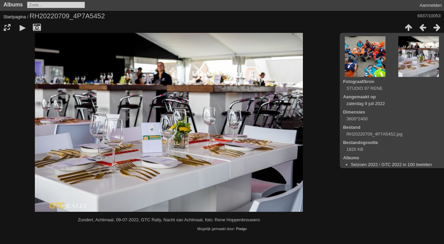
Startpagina (14, 16)
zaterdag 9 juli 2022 (366, 103)
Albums (13, 4)
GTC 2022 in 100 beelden (406, 164)
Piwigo (241, 229)
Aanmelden (431, 5)
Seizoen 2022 (364, 164)
